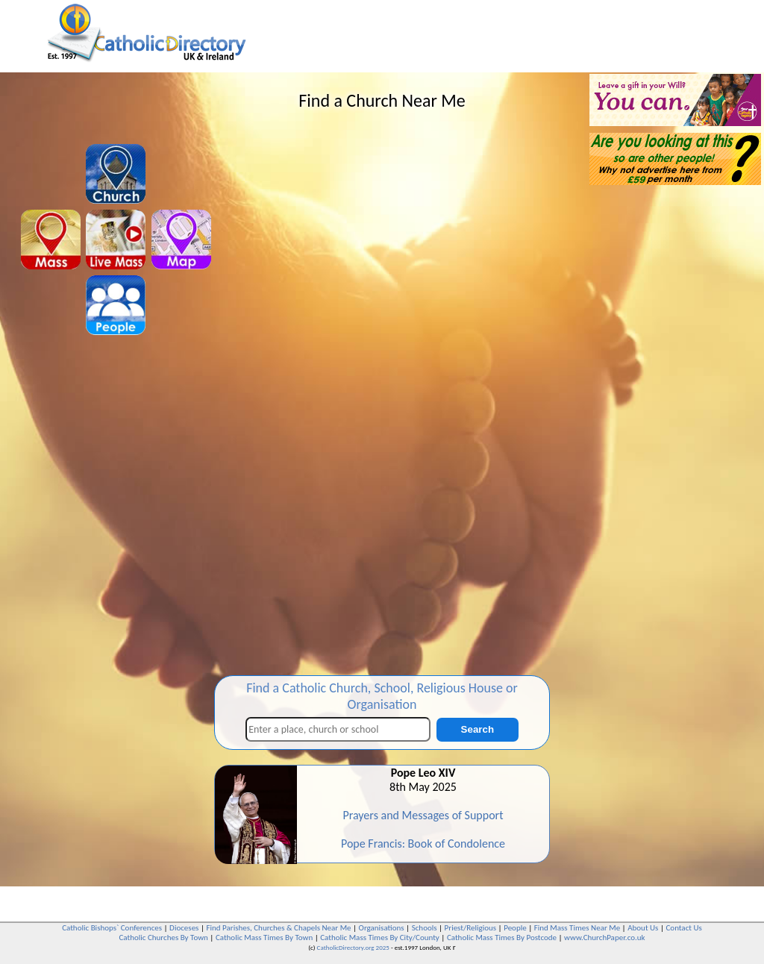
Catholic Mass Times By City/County (379, 937)
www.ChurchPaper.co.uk (604, 937)
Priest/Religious (471, 928)
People (515, 928)
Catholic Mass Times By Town (264, 937)
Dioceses (183, 928)
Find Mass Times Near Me (577, 928)
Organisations (381, 928)
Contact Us (683, 928)
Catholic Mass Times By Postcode (502, 937)
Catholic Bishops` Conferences (112, 928)
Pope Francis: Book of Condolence (423, 843)
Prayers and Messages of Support (422, 815)
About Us (642, 928)
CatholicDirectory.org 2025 (353, 947)
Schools (424, 928)
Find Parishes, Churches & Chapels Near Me (278, 928)
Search (477, 729)
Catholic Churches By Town (163, 937)
